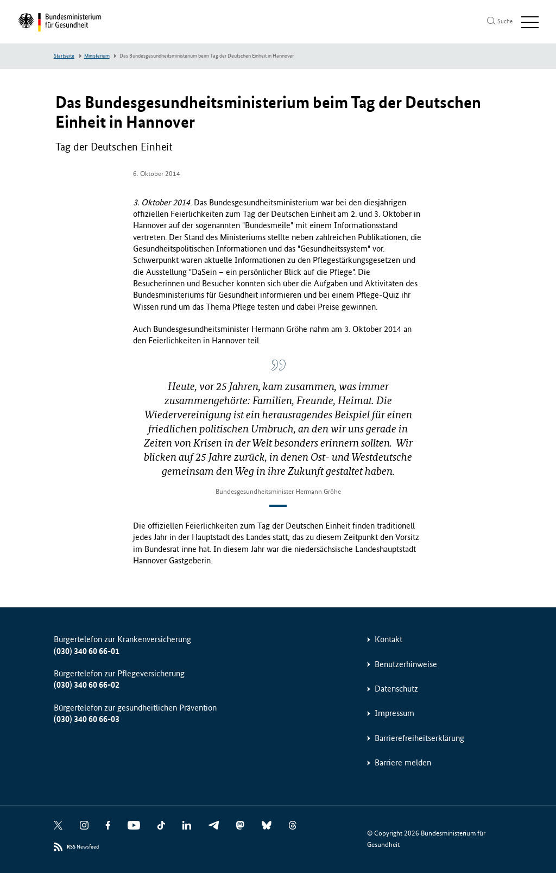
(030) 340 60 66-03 (86, 719)
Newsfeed (83, 847)
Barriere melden (403, 762)
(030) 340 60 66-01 (86, 651)
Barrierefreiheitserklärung (419, 738)
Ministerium (97, 56)
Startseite (64, 56)
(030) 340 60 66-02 (86, 685)
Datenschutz (396, 688)
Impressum (394, 713)
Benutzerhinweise (406, 664)
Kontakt (388, 639)
